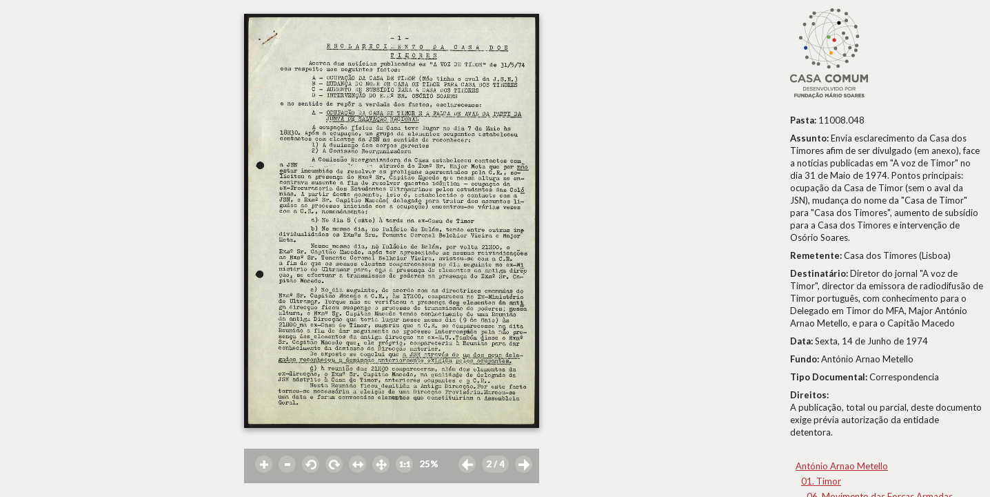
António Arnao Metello (842, 465)
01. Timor (821, 481)
